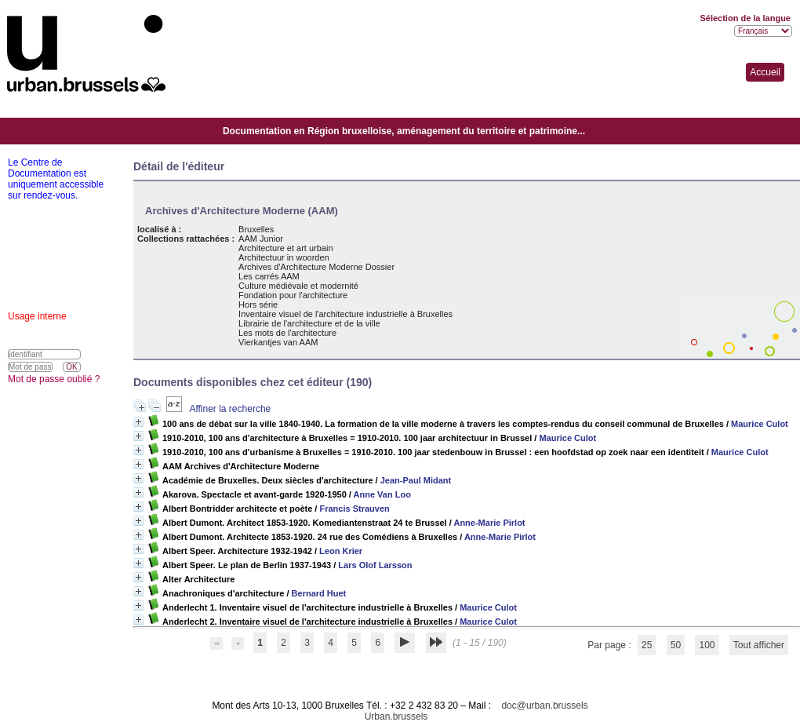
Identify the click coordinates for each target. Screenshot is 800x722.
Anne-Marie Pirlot (489, 522)
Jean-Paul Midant (415, 480)
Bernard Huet (319, 593)
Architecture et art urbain (285, 248)
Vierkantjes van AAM (278, 342)
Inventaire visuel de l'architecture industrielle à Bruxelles (345, 314)
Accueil (765, 72)
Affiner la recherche (230, 408)
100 (707, 645)
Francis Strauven (354, 508)
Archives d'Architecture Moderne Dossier (316, 267)
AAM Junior (260, 238)
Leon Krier (340, 551)
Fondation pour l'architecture (292, 295)
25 (647, 645)
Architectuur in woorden (283, 257)
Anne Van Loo (382, 494)
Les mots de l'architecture (287, 332)
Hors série (258, 304)
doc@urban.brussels (544, 705)
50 (676, 645)
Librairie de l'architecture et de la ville (309, 323)
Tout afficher (758, 645)
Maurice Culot (759, 423)
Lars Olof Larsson (375, 565)
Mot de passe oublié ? (54, 379)
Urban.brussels (396, 716)
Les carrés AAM (269, 276)
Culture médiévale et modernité (298, 285)
